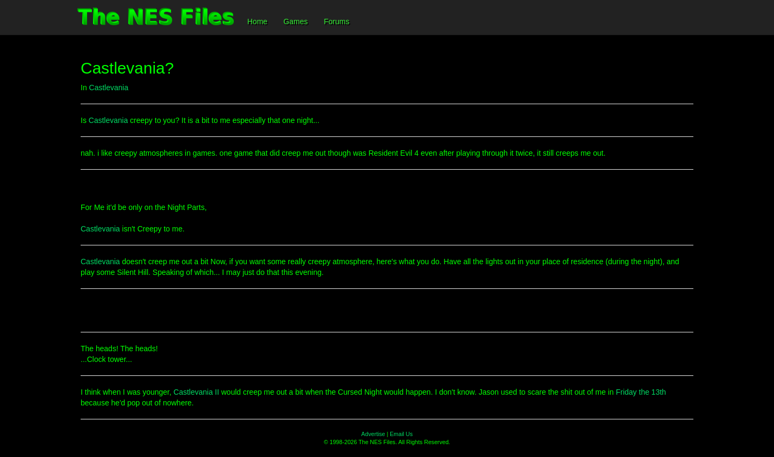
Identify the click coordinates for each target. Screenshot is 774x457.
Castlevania (108, 87)
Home (257, 21)
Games (295, 21)
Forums (336, 21)
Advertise (373, 434)
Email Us (401, 434)
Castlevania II (196, 392)
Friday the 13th (641, 392)
